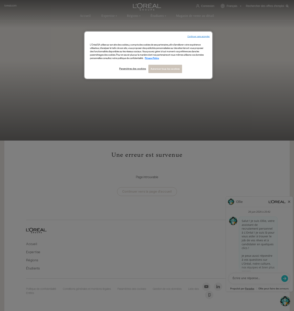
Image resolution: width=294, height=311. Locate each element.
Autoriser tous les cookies (165, 68)
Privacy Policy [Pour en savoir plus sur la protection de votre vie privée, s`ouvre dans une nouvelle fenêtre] (152, 58)
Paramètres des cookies (132, 68)
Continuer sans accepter (198, 36)
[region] (148, 55)
